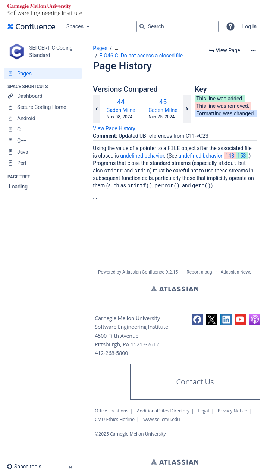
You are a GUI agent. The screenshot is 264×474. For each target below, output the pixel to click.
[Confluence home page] (31, 26)
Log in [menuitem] (249, 26)
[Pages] (43, 73)
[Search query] (177, 26)
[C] (43, 129)
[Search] (142, 26)
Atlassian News (236, 272)
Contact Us (195, 382)
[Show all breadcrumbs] (117, 48)
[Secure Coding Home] (43, 107)
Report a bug (199, 272)
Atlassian (174, 288)
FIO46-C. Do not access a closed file (141, 56)
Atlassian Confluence (143, 272)
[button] (230, 26)
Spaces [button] (75, 26)
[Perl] (43, 163)
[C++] (43, 140)
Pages (100, 48)
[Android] (43, 118)
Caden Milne (120, 110)
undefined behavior (142, 156)
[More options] (253, 50)
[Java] (43, 152)
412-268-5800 (111, 352)
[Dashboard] (43, 96)
